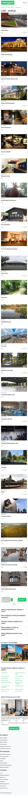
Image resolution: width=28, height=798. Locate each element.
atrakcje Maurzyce (19, 689)
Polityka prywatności (4, 783)
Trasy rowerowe (3, 744)
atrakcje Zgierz (4, 672)
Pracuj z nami (3, 785)
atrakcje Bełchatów (5, 689)
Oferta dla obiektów (4, 756)
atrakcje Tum (18, 678)
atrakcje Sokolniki (19, 676)
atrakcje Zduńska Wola (6, 682)
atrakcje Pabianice (5, 676)
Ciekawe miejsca (3, 742)
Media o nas (2, 777)
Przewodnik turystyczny (5, 748)
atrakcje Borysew (18, 680)
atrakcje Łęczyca (4, 680)
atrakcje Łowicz (4, 691)
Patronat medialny (4, 779)
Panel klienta (3, 758)
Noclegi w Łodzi (14, 728)
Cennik (1, 760)
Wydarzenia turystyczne (5, 746)
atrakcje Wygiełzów (19, 685)
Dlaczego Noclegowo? (5, 775)
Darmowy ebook (3, 763)
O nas (1, 773)
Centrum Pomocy (4, 788)
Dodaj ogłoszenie (3, 740)
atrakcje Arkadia (18, 691)
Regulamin (2, 781)
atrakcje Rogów (4, 678)
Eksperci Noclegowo (4, 767)
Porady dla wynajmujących (6, 765)
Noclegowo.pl (9, 792)
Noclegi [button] (24, 2)
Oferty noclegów (3, 737)
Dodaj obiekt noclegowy (5, 754)
